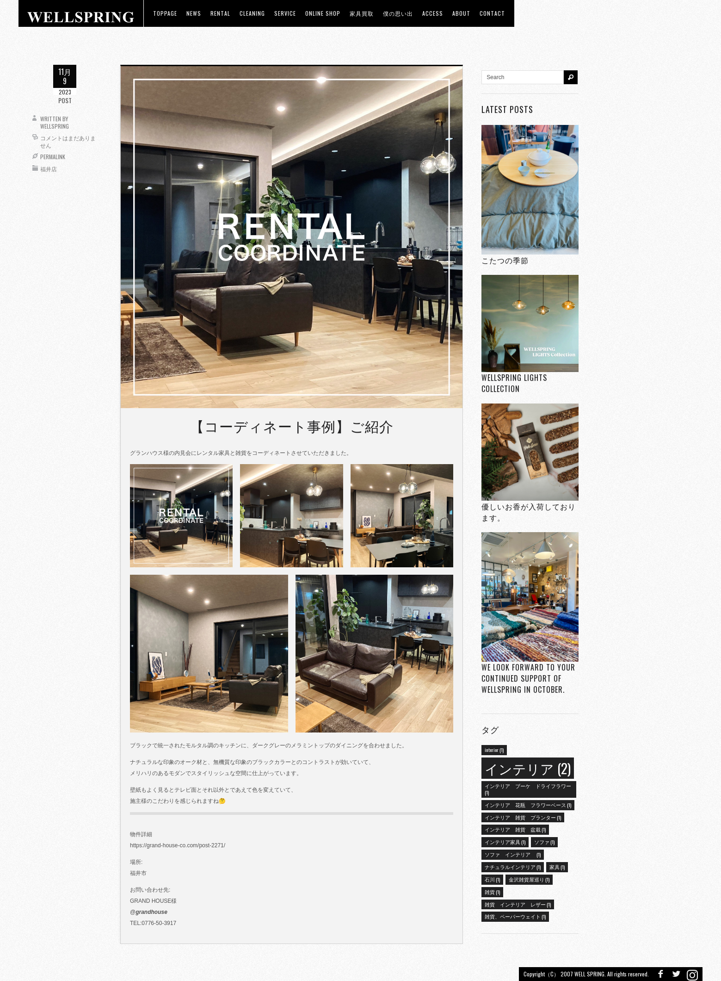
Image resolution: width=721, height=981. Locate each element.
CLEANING (252, 13)
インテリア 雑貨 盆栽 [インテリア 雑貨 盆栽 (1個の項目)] (515, 829)
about (461, 13)
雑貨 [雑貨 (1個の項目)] (492, 891)
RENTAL (220, 13)
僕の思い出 (398, 13)
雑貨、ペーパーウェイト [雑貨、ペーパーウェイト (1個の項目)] (515, 916)
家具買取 (362, 13)
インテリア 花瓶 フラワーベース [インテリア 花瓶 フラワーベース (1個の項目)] (528, 804)
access (432, 13)
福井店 (48, 169)
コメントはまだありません (68, 141)
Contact (492, 13)
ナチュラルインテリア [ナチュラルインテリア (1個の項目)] (513, 866)
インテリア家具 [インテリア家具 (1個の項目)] (505, 841)
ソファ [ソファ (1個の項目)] (544, 841)
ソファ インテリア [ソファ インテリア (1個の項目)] (513, 854)
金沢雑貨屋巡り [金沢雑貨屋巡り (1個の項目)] (529, 879)
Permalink (52, 157)
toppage (165, 13)
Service (285, 13)
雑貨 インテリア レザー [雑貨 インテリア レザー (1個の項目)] (518, 904)
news (193, 13)
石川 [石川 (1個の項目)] (492, 879)
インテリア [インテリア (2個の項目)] (528, 768)
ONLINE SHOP (322, 13)
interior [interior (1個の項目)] (494, 749)
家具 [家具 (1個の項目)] (557, 866)
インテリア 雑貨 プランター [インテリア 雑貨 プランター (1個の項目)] (523, 817)
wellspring (54, 126)
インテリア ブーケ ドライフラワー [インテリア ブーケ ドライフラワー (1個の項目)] (528, 789)
